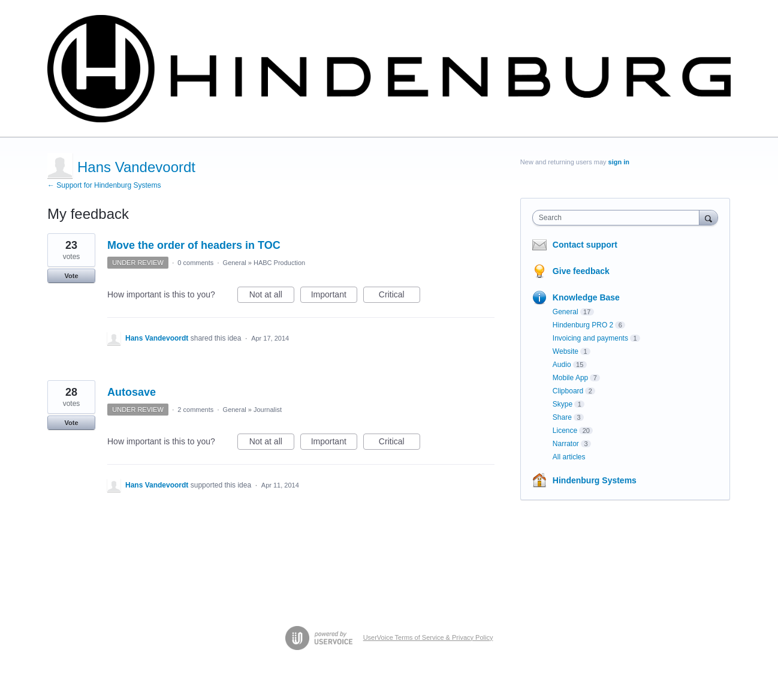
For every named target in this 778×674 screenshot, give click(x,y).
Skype (562, 404)
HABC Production (279, 262)
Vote (71, 275)
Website (565, 351)
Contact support (585, 244)
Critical (399, 296)
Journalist (268, 409)
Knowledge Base (586, 297)
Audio (562, 364)
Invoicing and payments (590, 338)
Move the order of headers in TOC (194, 245)
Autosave (131, 392)
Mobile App (570, 378)
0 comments (195, 262)
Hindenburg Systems (595, 480)
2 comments (195, 409)
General (234, 262)
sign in (618, 162)
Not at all (271, 296)
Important (334, 296)
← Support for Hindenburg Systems (104, 185)
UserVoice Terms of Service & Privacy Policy (428, 637)
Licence (565, 430)
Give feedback (581, 271)
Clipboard (568, 391)
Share (562, 417)
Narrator (566, 444)
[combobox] (618, 217)
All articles (569, 457)
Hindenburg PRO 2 (583, 325)
